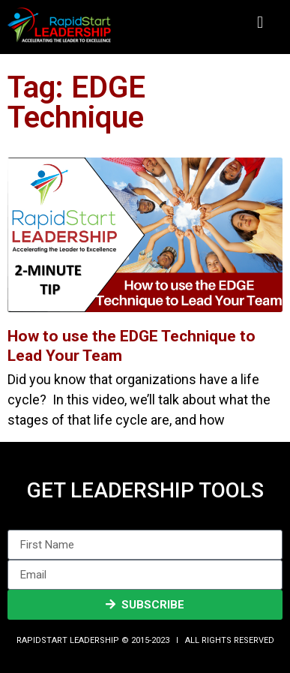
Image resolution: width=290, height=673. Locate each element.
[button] (260, 23)
